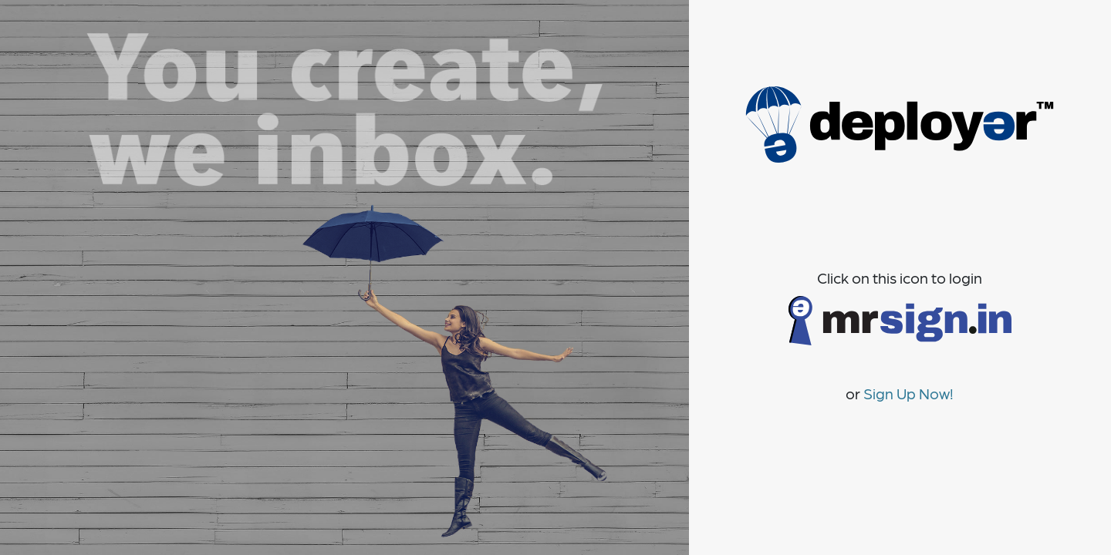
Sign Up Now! (908, 393)
